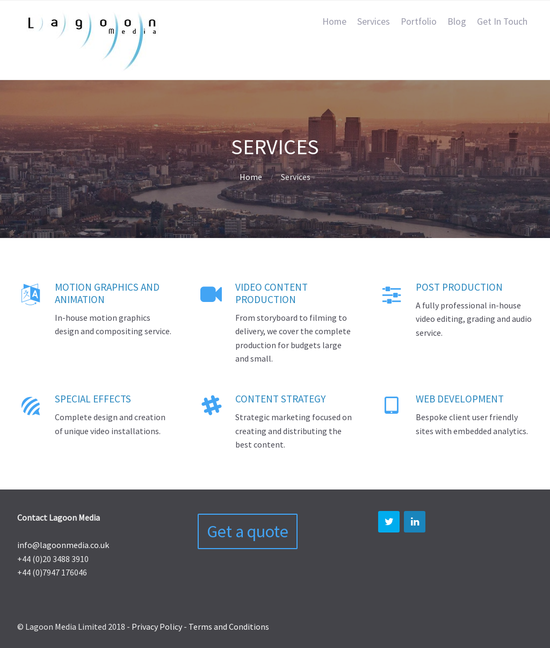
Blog (456, 21)
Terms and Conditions (229, 626)
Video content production (271, 293)
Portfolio (419, 21)
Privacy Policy (157, 626)
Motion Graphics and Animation (107, 293)
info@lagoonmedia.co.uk (63, 544)
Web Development (460, 398)
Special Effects (93, 398)
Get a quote (247, 531)
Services (373, 21)
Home (334, 21)
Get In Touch (502, 21)
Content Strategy (280, 398)
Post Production (459, 286)
